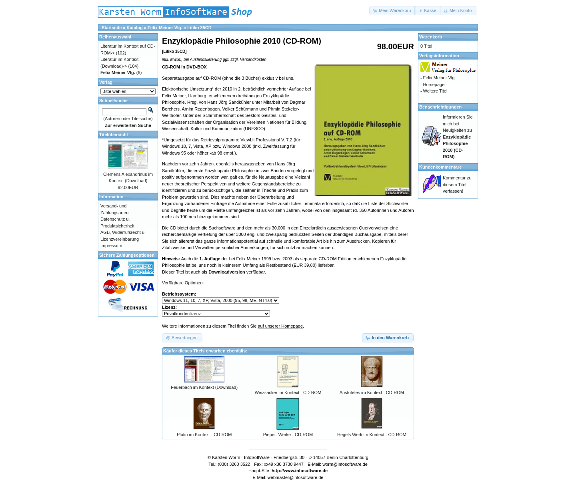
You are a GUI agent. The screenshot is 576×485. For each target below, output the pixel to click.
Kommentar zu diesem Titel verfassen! (457, 184)
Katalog (135, 27)
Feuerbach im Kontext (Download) (204, 387)
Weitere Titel (435, 91)
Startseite (112, 27)
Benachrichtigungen (440, 107)
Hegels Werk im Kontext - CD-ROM (371, 434)
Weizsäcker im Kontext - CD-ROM (288, 392)
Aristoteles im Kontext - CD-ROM (372, 392)
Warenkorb (430, 36)
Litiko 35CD (199, 27)
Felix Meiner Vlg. (165, 27)
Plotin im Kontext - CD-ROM (204, 434)
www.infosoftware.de (306, 470)
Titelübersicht (113, 134)
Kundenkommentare (440, 167)
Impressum (111, 245)
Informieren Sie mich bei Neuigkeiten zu (458, 137)
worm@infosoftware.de (345, 464)
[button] (392, 10)
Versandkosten (253, 59)
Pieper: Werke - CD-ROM (288, 434)
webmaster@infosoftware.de (296, 477)
